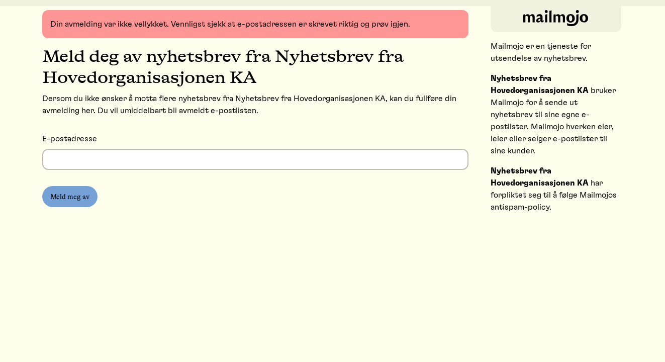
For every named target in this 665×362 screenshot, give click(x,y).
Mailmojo (507, 46)
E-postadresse (69, 139)
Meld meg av (69, 197)
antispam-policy (520, 207)
